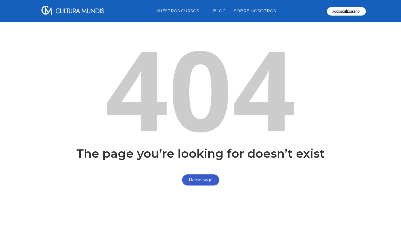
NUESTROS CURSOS (177, 10)
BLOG (219, 10)
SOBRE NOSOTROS (255, 10)
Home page (200, 179)
